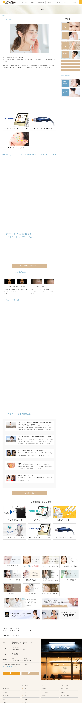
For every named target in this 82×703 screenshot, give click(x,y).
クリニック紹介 (6, 695)
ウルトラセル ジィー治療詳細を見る (29, 268)
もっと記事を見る (29, 499)
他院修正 (64, 75)
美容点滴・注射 (66, 62)
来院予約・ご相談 (12, 680)
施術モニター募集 (64, 695)
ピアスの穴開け (66, 71)
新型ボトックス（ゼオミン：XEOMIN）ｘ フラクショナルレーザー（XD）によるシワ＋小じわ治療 (42, 294)
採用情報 (62, 699)
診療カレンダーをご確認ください (10, 673)
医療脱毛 (64, 66)
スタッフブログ (45, 699)
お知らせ (43, 692)
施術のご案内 (25, 692)
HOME (4, 15)
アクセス (31, 680)
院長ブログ (44, 695)
